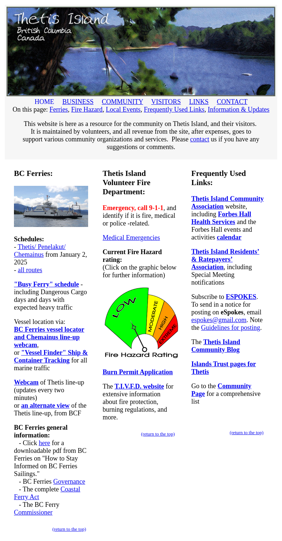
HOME (44, 101)
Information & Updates (239, 109)
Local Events (123, 109)
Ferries (59, 109)
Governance (69, 481)
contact (199, 139)
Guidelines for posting (230, 327)
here (44, 443)
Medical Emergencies (131, 237)
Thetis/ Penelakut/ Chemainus (40, 250)
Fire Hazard (86, 109)
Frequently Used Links (174, 109)
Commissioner (33, 512)
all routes (30, 270)
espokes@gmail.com (218, 320)
